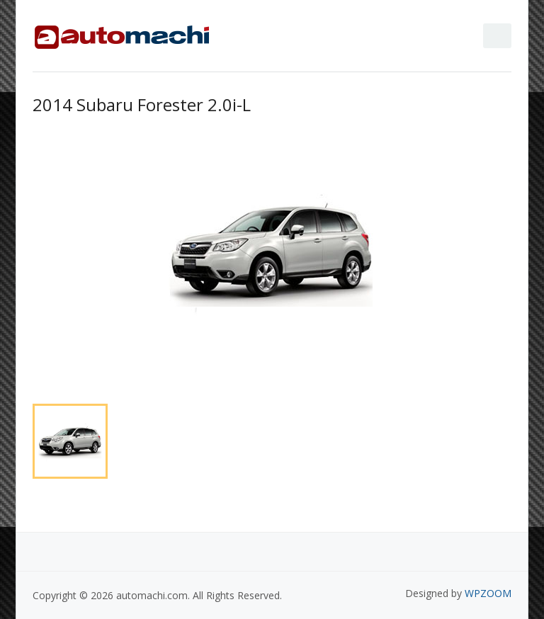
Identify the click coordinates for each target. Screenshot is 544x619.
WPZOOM (488, 593)
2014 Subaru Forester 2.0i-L (142, 104)
